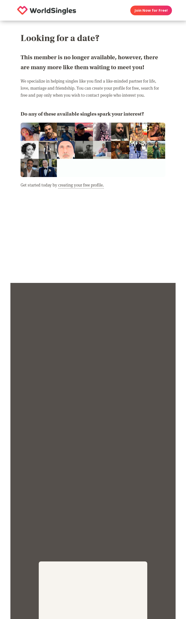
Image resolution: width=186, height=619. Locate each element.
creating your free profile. (81, 185)
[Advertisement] (93, 239)
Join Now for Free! (151, 10)
